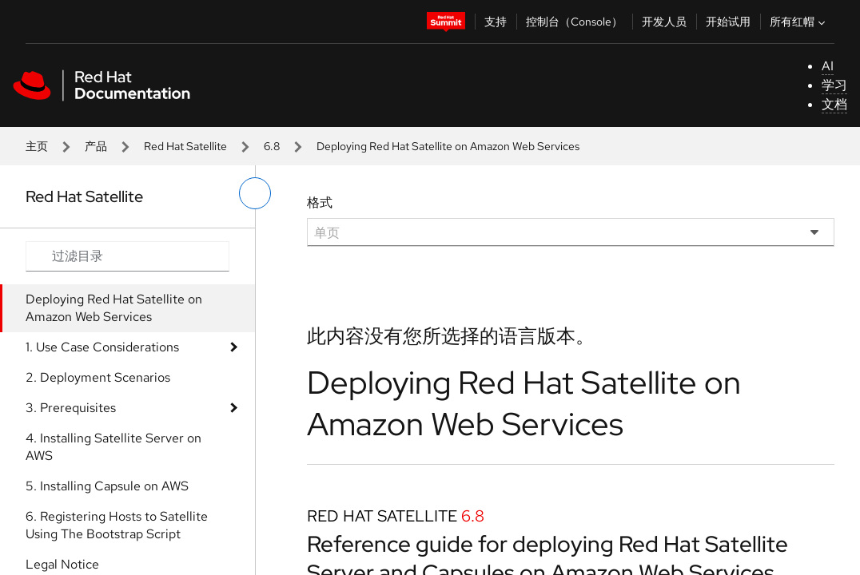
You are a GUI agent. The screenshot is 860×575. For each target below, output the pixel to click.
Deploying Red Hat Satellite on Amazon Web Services (114, 308)
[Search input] (127, 256)
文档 (834, 104)
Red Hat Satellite (185, 146)
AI (828, 66)
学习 (834, 85)
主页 (37, 146)
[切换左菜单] (255, 193)
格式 (319, 202)
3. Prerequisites (71, 407)
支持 (495, 21)
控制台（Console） (574, 21)
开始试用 (728, 21)
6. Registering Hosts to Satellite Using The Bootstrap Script (117, 525)
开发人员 (664, 21)
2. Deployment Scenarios (98, 377)
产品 (96, 146)
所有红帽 (799, 21)
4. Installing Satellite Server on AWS (113, 447)
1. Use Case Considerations (102, 347)
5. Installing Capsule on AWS (107, 486)
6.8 (272, 146)
